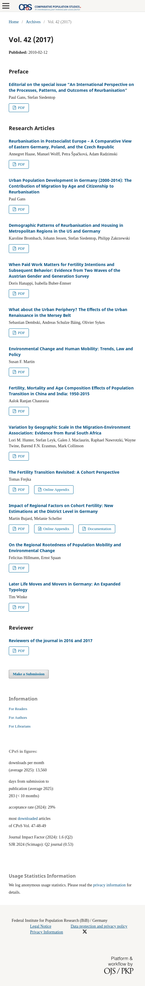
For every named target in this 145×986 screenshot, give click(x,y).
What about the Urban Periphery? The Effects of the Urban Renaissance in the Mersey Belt (68, 312)
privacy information (109, 885)
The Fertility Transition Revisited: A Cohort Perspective (64, 472)
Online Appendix (55, 489)
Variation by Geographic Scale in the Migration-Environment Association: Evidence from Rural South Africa (69, 430)
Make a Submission (29, 674)
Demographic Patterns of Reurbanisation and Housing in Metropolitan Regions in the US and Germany (66, 228)
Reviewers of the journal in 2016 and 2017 (50, 640)
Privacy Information (46, 932)
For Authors (18, 717)
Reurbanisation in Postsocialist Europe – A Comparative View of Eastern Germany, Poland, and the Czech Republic (70, 144)
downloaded (28, 818)
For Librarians (20, 726)
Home (14, 22)
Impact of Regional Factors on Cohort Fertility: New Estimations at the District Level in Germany (61, 508)
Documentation (99, 529)
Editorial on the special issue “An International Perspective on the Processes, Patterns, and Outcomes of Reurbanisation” (71, 87)
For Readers (18, 709)
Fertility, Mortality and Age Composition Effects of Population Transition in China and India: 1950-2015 (71, 390)
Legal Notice (40, 926)
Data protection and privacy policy (99, 926)
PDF (21, 107)
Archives (33, 22)
